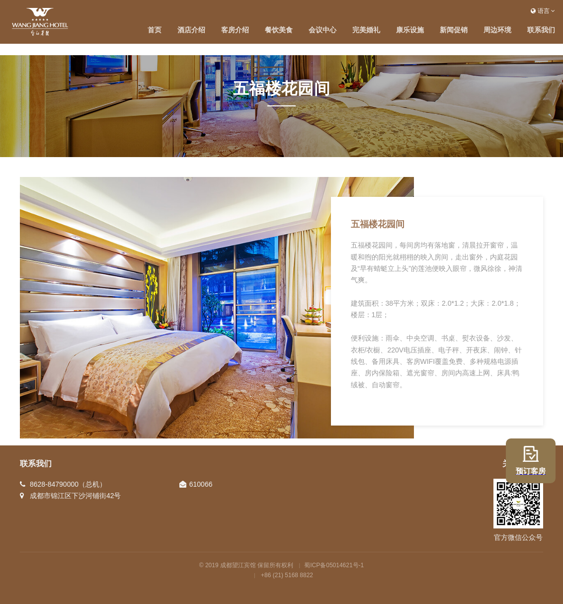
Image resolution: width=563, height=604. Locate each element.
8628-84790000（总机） (68, 484)
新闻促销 (454, 30)
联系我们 (541, 30)
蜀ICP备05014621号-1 (334, 565)
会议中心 (322, 30)
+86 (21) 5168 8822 (287, 575)
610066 (201, 484)
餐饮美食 (279, 30)
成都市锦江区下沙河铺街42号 (75, 496)
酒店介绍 (191, 30)
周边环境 (497, 30)
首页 (154, 30)
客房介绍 (235, 30)
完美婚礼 (366, 30)
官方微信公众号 (518, 537)
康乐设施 (410, 30)
